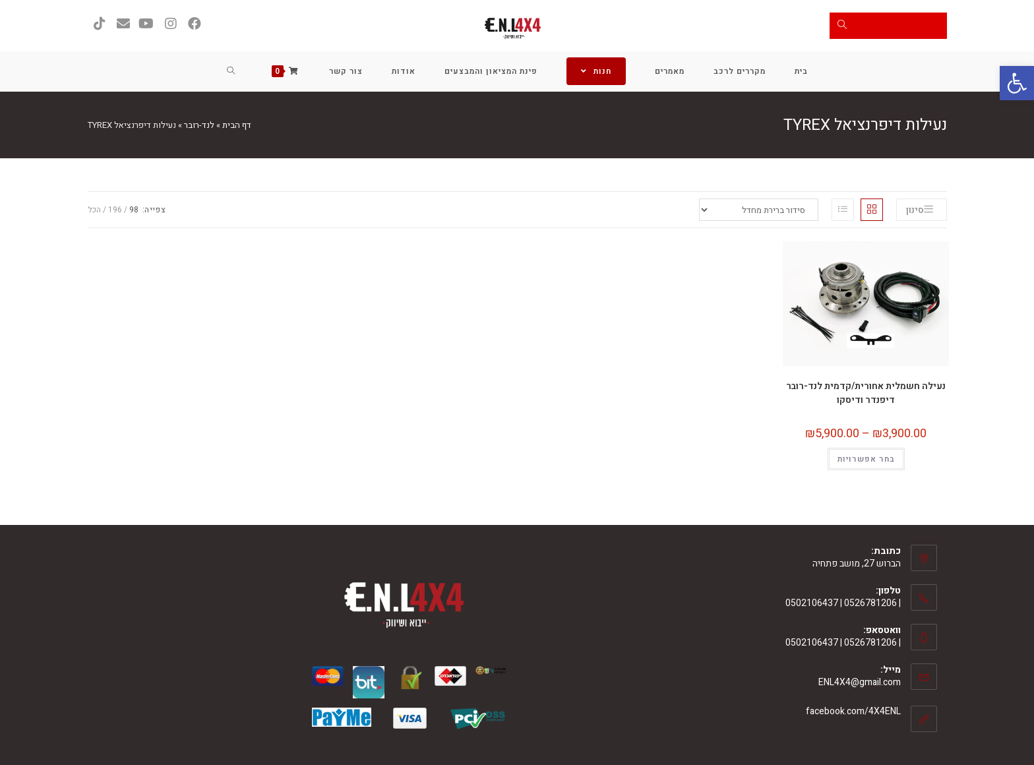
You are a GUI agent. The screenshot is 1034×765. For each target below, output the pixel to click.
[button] (1017, 83)
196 (115, 210)
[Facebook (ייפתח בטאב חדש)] (194, 24)
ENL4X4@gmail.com (859, 682)
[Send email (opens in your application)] (123, 24)
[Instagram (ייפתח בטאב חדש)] (171, 24)
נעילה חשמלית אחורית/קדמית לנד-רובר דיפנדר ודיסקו (866, 393)
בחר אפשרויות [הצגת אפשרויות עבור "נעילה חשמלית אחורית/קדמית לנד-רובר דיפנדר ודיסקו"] (866, 459)
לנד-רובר (199, 125)
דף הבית (236, 125)
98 (133, 210)
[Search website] (231, 71)
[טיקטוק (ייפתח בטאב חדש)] (99, 24)
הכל (94, 210)
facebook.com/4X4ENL (853, 711)
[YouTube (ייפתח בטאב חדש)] (147, 24)
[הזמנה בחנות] (758, 210)
